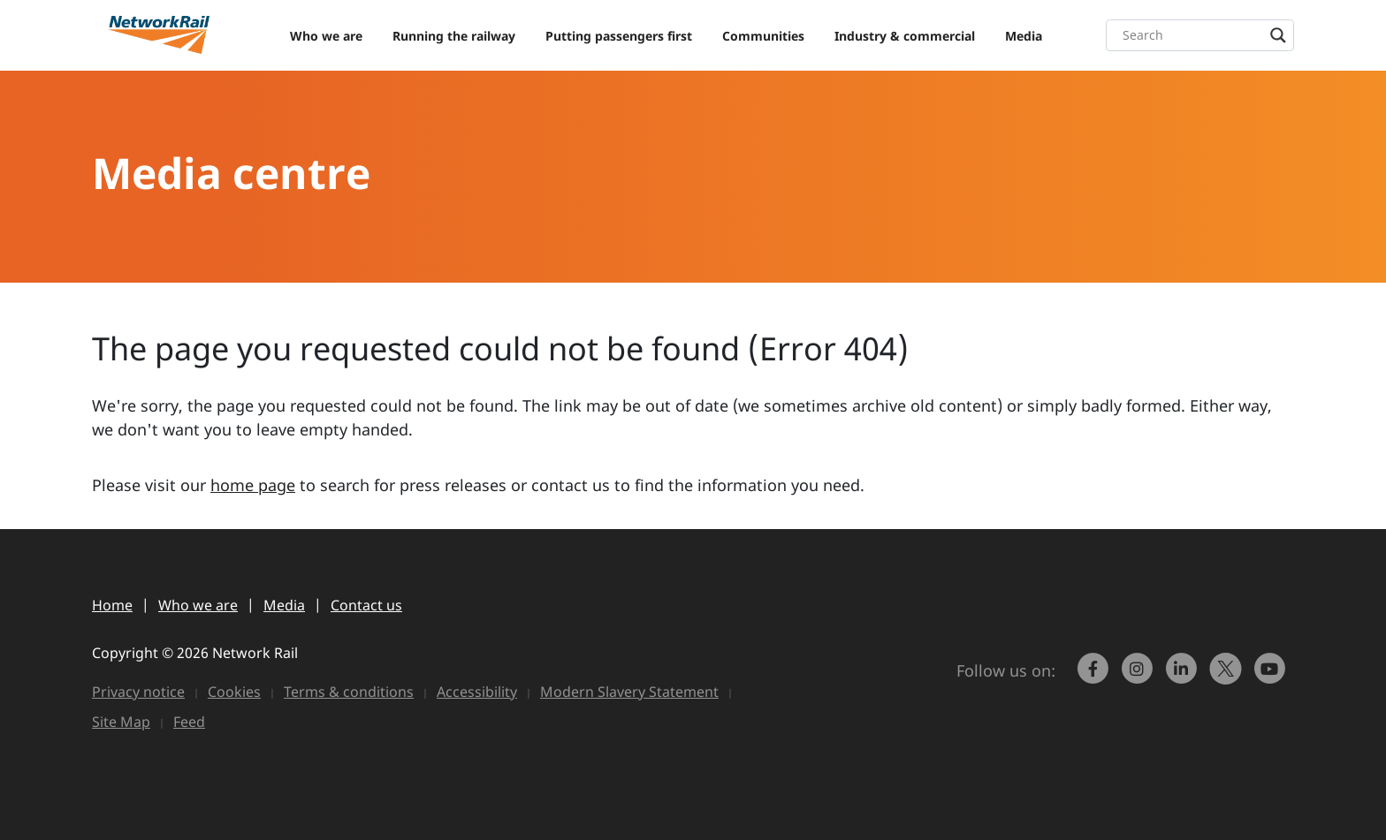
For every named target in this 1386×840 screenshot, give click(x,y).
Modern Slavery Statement (629, 691)
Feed (189, 721)
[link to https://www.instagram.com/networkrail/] (1139, 676)
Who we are (326, 35)
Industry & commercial (904, 35)
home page (252, 485)
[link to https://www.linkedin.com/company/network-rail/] (1183, 676)
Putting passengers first (618, 35)
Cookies (234, 691)
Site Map (121, 721)
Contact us (366, 605)
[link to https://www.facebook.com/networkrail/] (1095, 676)
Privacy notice (138, 691)
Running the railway (453, 35)
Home (112, 605)
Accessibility (477, 691)
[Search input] (1204, 35)
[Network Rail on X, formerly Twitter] (1228, 676)
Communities (763, 35)
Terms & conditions (349, 691)
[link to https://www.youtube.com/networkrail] (1272, 676)
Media (1023, 35)
